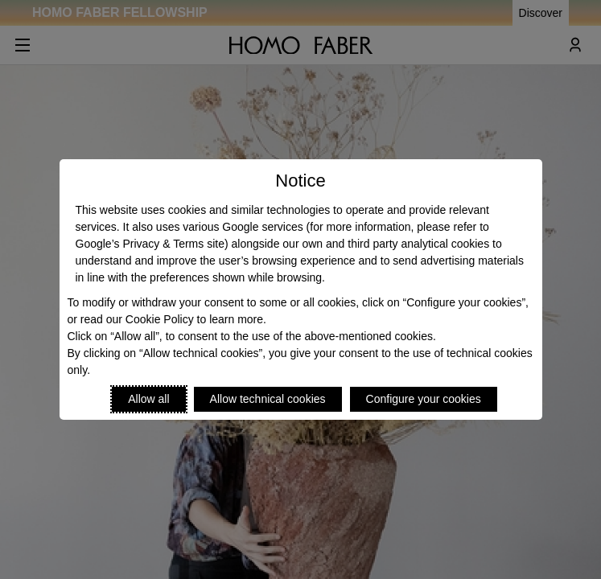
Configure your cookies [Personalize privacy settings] (423, 398)
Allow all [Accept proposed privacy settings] (148, 398)
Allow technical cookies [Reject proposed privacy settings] (268, 398)
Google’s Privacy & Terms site (150, 243)
